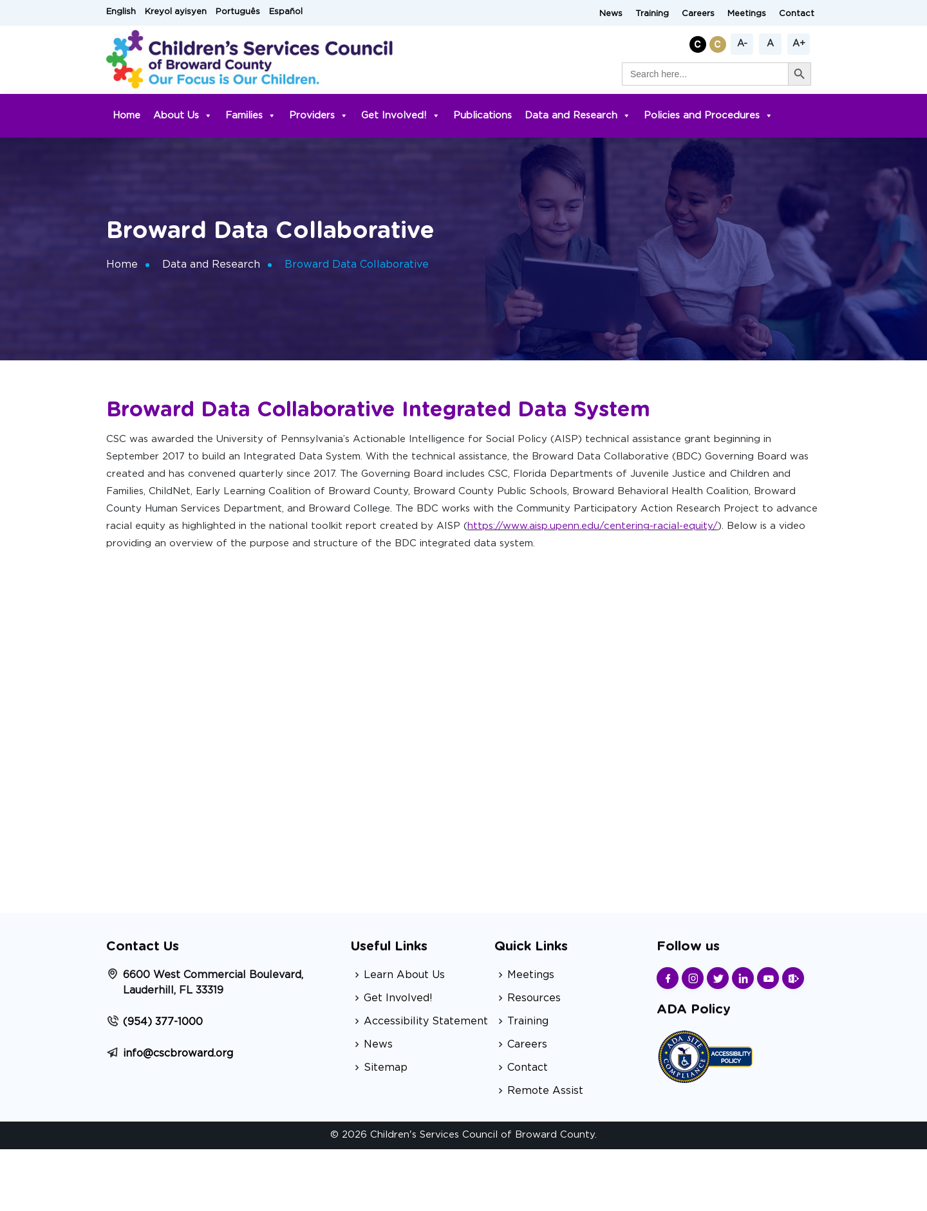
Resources (534, 998)
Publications (482, 115)
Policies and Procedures (708, 115)
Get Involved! (400, 115)
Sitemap (385, 1067)
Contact (796, 14)
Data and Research (578, 115)
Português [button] (238, 12)
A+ (798, 43)
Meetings (746, 14)
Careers (698, 14)
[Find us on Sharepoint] (793, 978)
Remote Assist (545, 1091)
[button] (699, 42)
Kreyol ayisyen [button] (176, 12)
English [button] (121, 12)
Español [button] (286, 12)
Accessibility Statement (426, 1021)
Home (126, 115)
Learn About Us (404, 975)
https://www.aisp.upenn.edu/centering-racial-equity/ (592, 526)
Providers (318, 115)
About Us (182, 115)
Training (652, 14)
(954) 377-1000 (163, 1022)
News (611, 14)
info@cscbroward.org (178, 1053)
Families (250, 115)
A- (742, 43)
